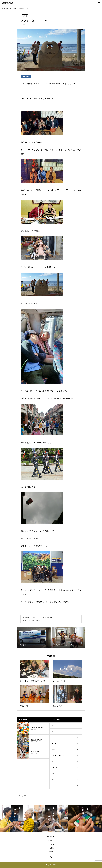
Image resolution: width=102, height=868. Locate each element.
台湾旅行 (24, 443)
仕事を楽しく (38, 620)
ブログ (51, 852)
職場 (51, 617)
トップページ (51, 836)
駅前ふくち (49, 150)
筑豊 (33, 620)
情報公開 (51, 848)
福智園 (25, 16)
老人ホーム (28, 620)
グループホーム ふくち (36, 617)
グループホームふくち (30, 150)
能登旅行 (24, 142)
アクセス (51, 844)
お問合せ (51, 840)
